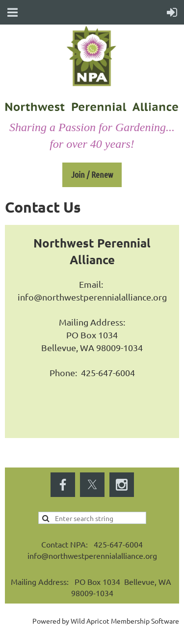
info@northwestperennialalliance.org (92, 297)
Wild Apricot (90, 620)
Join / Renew (92, 174)
